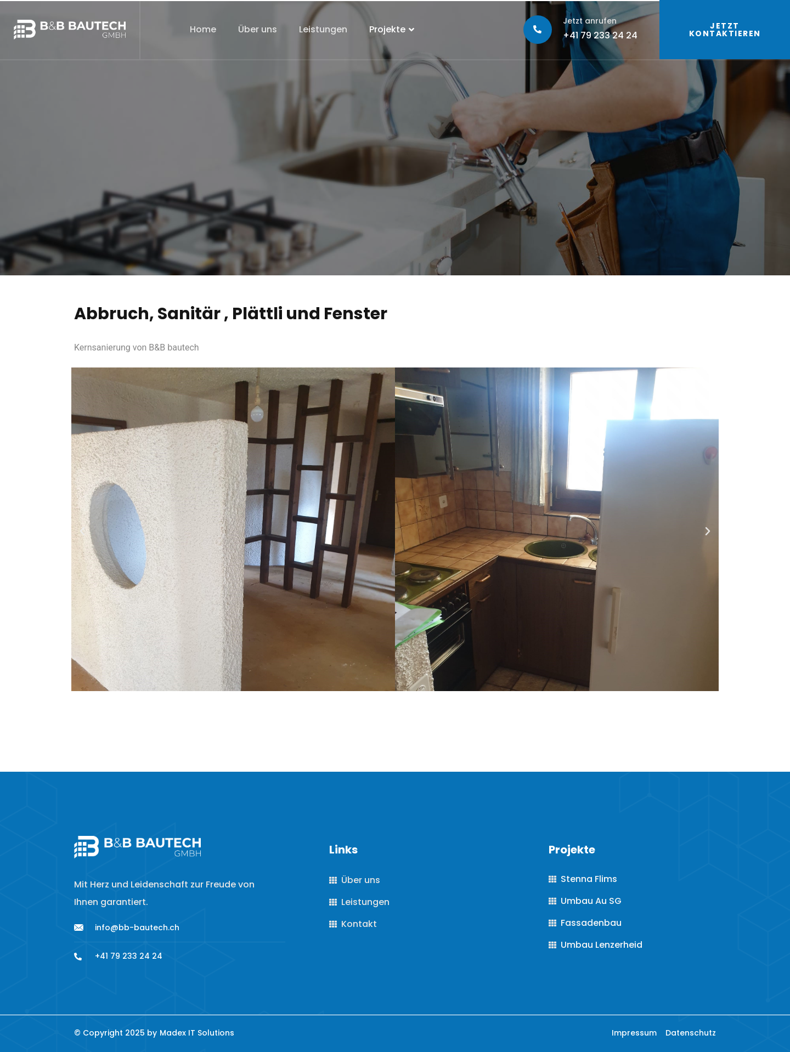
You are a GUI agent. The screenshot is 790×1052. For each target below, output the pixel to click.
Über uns (257, 29)
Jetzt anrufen (590, 20)
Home (203, 29)
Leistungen (323, 29)
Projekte (393, 29)
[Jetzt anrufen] (537, 29)
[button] (82, 531)
